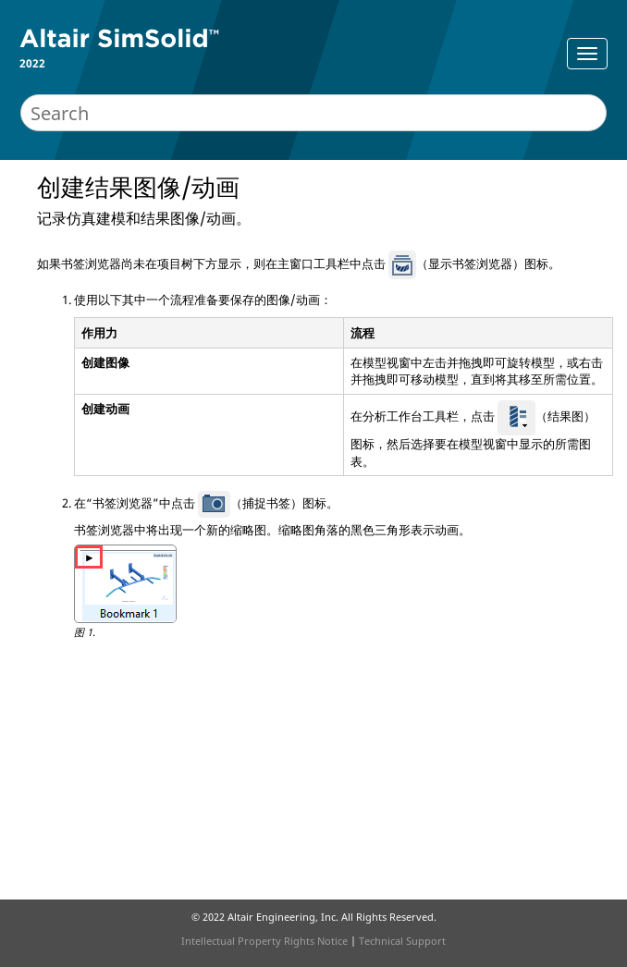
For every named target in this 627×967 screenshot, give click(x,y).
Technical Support (402, 941)
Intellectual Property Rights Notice (264, 941)
